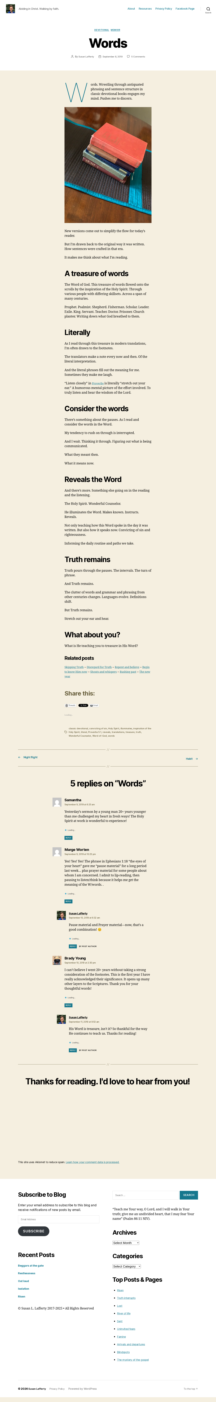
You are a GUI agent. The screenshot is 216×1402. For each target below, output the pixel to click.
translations (123, 737)
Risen (22, 1301)
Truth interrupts (128, 1303)
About (131, 10)
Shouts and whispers (121, 677)
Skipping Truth (75, 672)
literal (88, 737)
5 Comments (139, 61)
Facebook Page (185, 10)
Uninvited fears (128, 1334)
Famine (122, 1341)
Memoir (118, 35)
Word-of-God (100, 740)
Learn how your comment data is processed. (92, 1167)
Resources (145, 10)
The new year (97, 682)
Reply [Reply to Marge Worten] (68, 906)
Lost (120, 1310)
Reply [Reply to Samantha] (68, 842)
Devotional (101, 35)
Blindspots (124, 1357)
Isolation (24, 1293)
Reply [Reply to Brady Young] (68, 1010)
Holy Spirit (114, 733)
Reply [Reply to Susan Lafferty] (73, 951)
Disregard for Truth (104, 672)
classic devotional (78, 733)
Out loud (24, 1286)
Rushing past (74, 682)
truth (144, 737)
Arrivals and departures (134, 1349)
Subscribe (33, 1236)
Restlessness (28, 1278)
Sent (120, 1326)
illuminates (127, 733)
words (113, 740)
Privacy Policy (163, 10)
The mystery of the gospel (136, 1364)
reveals (112, 737)
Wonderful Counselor (80, 740)
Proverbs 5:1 (99, 737)
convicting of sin (99, 733)
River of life (125, 1318)
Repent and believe (136, 672)
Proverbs (99, 389)
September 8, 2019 (112, 61)
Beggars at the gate (33, 1270)
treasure (135, 737)
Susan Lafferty (85, 61)
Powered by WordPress (86, 1393)
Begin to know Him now (85, 677)
